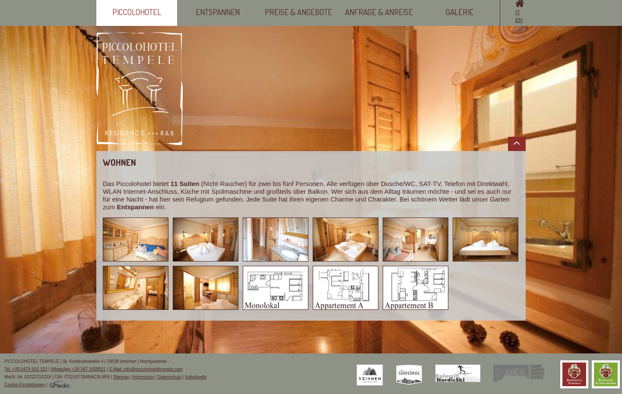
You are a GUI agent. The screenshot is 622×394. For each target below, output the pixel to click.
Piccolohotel (136, 11)
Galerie (459, 11)
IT (517, 12)
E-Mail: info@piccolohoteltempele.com (146, 369)
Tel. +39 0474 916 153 (25, 369)
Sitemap (121, 377)
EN (519, 20)
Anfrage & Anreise (379, 11)
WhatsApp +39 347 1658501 (78, 369)
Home (519, 3)
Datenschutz (169, 377)
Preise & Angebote (298, 11)
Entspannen (218, 11)
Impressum (143, 377)
